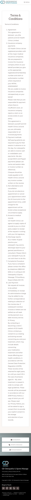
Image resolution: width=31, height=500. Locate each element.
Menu (28, 2)
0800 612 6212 (5, 474)
